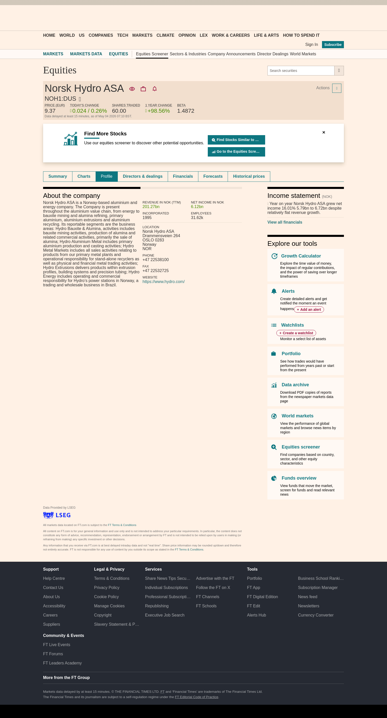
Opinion (187, 35)
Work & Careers (231, 35)
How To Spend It (301, 35)
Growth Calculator (301, 256)
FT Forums (53, 654)
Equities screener (301, 447)
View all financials (284, 222)
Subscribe (333, 45)
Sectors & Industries (188, 54)
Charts (84, 176)
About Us (51, 597)
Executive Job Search (165, 615)
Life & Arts (266, 35)
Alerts (288, 291)
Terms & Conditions (112, 578)
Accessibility (54, 606)
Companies (101, 35)
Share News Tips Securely (168, 578)
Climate (165, 35)
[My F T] (337, 18)
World (67, 35)
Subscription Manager (318, 587)
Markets (142, 35)
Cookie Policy (106, 597)
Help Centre (54, 578)
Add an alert (310, 309)
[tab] (57, 176)
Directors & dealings (143, 176)
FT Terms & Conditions (122, 525)
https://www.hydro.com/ (164, 281)
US (81, 35)
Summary (57, 176)
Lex (204, 35)
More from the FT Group (66, 677)
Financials (183, 176)
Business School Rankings (321, 578)
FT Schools (206, 606)
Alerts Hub (256, 615)
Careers (50, 615)
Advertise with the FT (215, 578)
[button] (46, 18)
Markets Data (86, 54)
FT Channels (207, 597)
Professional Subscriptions (168, 597)
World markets (298, 415)
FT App (253, 587)
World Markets (303, 54)
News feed (307, 597)
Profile (106, 176)
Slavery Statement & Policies (117, 624)
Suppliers (51, 624)
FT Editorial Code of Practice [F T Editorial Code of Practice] (196, 697)
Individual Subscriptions (166, 587)
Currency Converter (316, 615)
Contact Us (53, 587)
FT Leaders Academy (62, 663)
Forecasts (213, 176)
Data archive (295, 384)
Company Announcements (232, 54)
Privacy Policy (107, 587)
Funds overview (299, 478)
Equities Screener (152, 54)
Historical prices (249, 176)
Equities (118, 54)
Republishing (157, 606)
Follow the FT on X (213, 587)
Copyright (102, 615)
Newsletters (308, 606)
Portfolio (291, 353)
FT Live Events (56, 645)
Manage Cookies (109, 606)
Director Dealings (273, 54)
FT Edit (253, 606)
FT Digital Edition (262, 597)
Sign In (311, 44)
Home (49, 35)
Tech (122, 35)
